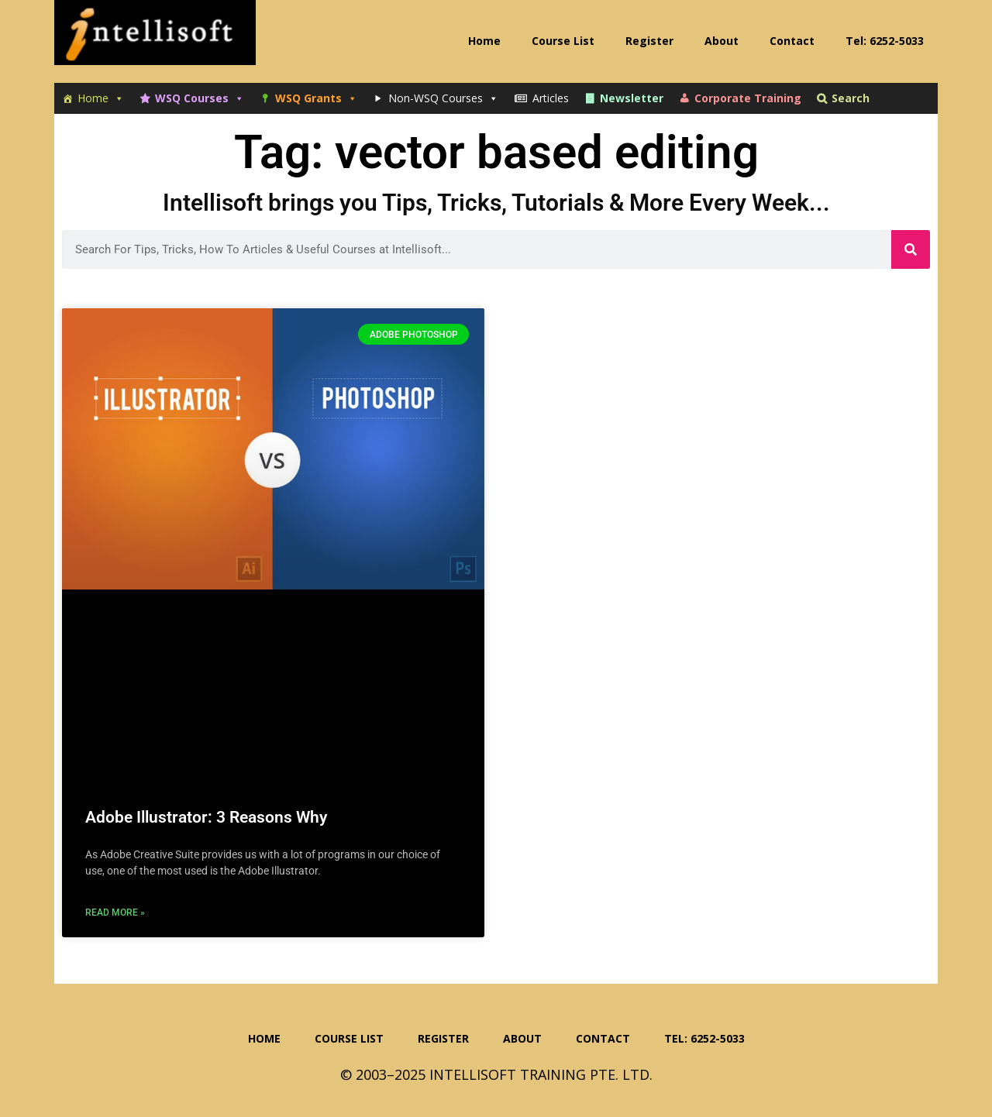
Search (851, 98)
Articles (550, 98)
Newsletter (631, 98)
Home (101, 98)
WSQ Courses (199, 98)
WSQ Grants (316, 98)
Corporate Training (747, 98)
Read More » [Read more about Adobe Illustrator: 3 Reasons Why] (115, 912)
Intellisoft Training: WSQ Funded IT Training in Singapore (155, 38)
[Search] (910, 249)
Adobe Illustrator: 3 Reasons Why (206, 817)
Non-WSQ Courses (443, 98)
